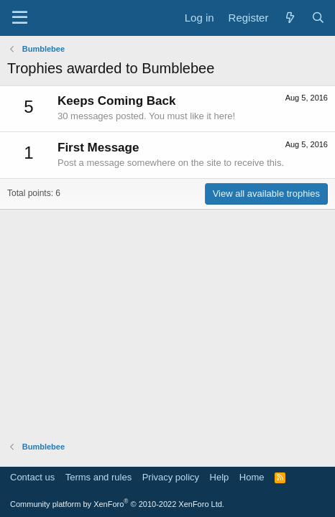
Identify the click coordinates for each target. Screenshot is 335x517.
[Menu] (20, 18)
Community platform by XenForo (117, 504)
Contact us (32, 477)
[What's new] (289, 17)
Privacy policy (170, 477)
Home (252, 477)
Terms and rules (98, 477)
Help (219, 477)
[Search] (318, 17)
